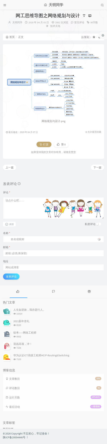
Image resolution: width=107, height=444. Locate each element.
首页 (10, 37)
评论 (6, 192)
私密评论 (90, 224)
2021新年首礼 (21, 321)
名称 (6, 233)
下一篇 (97, 167)
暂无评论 (79, 22)
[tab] (18, 291)
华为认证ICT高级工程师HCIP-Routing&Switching (41, 355)
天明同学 (17, 22)
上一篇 (10, 167)
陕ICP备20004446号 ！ (16, 437)
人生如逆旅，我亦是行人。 (29, 309)
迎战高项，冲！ (22, 344)
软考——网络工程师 (24, 332)
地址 (5, 261)
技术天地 (55, 26)
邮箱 (6, 247)
